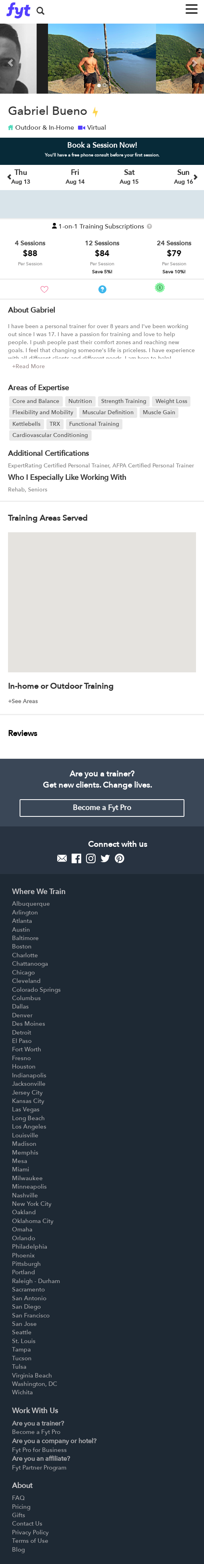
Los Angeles (29, 1127)
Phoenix (23, 1255)
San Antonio (29, 1298)
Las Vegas (26, 1109)
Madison (24, 1144)
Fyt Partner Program (39, 1468)
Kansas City (28, 1101)
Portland (23, 1272)
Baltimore (25, 938)
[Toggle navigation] (191, 6)
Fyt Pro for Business (39, 1450)
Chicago (23, 972)
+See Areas (23, 701)
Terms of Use (30, 1541)
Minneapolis (29, 1187)
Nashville (25, 1195)
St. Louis (24, 1341)
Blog (18, 1550)
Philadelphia (29, 1247)
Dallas (20, 1007)
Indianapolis (29, 1075)
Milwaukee (27, 1178)
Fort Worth (26, 1049)
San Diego (26, 1307)
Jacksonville (29, 1084)
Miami (20, 1169)
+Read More (28, 366)
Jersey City (27, 1093)
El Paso (22, 1041)
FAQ (18, 1498)
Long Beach (28, 1118)
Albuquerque (31, 904)
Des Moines (28, 1024)
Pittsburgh (26, 1264)
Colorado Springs (36, 990)
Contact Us (27, 1524)
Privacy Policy (30, 1532)
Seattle (22, 1332)
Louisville (25, 1135)
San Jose (24, 1324)
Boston (22, 946)
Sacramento (28, 1289)
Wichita (22, 1392)
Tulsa (19, 1367)
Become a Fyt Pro (102, 808)
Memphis (25, 1153)
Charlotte (25, 955)
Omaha (22, 1229)
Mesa (19, 1161)
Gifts (18, 1515)
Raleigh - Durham (36, 1281)
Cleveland (26, 981)
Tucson (22, 1358)
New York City (32, 1204)
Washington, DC (34, 1384)
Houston (24, 1067)
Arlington (25, 912)
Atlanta (22, 921)
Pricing (21, 1507)
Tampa (21, 1349)
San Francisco (31, 1315)
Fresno (21, 1058)
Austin (21, 930)
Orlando (23, 1238)
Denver (22, 1015)
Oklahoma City (33, 1221)
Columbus (26, 998)
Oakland (24, 1212)
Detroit (21, 1033)
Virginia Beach (32, 1376)
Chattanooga (30, 964)
